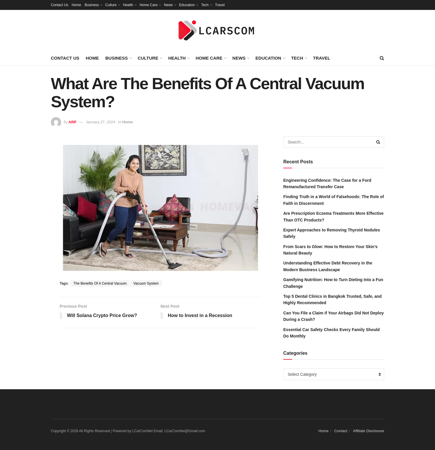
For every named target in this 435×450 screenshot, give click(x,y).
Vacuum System (145, 283)
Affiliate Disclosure (368, 431)
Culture (111, 5)
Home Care (148, 5)
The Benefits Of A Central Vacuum (100, 283)
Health (128, 5)
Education (187, 5)
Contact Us (59, 5)
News (168, 5)
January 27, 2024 (100, 122)
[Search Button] (378, 142)
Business (91, 5)
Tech (204, 5)
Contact (340, 431)
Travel (220, 5)
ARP (72, 122)
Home (76, 5)
